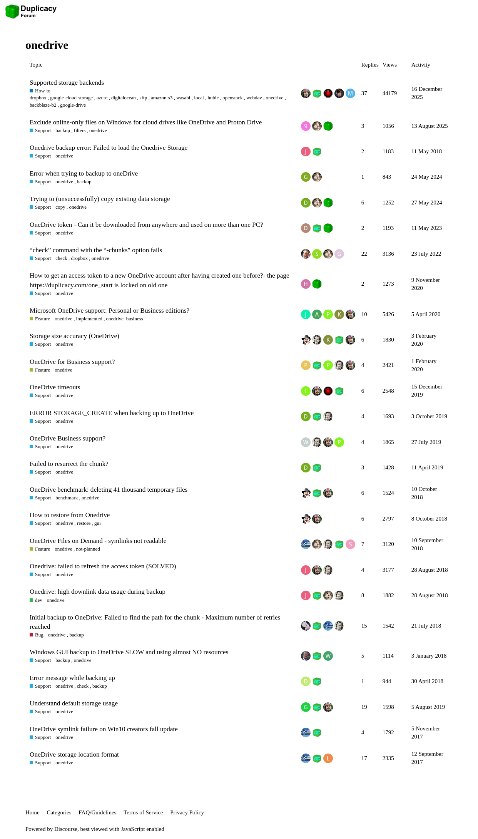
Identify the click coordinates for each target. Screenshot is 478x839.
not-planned (88, 549)
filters (79, 130)
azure (102, 97)
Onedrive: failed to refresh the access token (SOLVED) (103, 566)
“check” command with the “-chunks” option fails (96, 250)
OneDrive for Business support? (72, 361)
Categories (59, 812)
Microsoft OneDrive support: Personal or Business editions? (109, 310)
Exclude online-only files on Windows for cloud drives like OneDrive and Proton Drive (146, 122)
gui (97, 523)
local (199, 97)
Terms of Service (143, 812)
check (61, 258)
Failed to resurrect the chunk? (69, 463)
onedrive (275, 97)
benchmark (66, 498)
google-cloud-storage (71, 97)
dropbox (38, 97)
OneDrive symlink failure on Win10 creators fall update (104, 729)
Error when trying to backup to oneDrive (84, 173)
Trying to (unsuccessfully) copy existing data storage (100, 199)
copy (60, 207)
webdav (254, 97)
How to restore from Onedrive (70, 515)
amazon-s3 (162, 97)
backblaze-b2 (43, 105)
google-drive (73, 105)
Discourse (65, 829)
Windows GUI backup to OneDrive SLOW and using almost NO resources (129, 652)
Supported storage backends (67, 82)
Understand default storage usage (74, 703)
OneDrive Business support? (67, 438)
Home (32, 812)
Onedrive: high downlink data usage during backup (97, 591)
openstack (232, 97)
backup (62, 130)
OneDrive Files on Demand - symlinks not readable (98, 540)
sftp (143, 97)
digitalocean (123, 97)
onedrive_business (124, 319)
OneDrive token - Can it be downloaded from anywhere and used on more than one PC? (146, 224)
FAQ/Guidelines (97, 812)
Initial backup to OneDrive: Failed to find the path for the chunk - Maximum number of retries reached (155, 622)
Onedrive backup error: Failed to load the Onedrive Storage (108, 147)
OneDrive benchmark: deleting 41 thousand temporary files (108, 489)
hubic (213, 97)
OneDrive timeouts (55, 387)
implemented (89, 319)
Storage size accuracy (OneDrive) (74, 336)
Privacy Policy (187, 812)
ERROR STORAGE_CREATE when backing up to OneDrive (112, 413)
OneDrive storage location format (74, 754)
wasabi (183, 97)
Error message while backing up (72, 678)
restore (84, 523)
